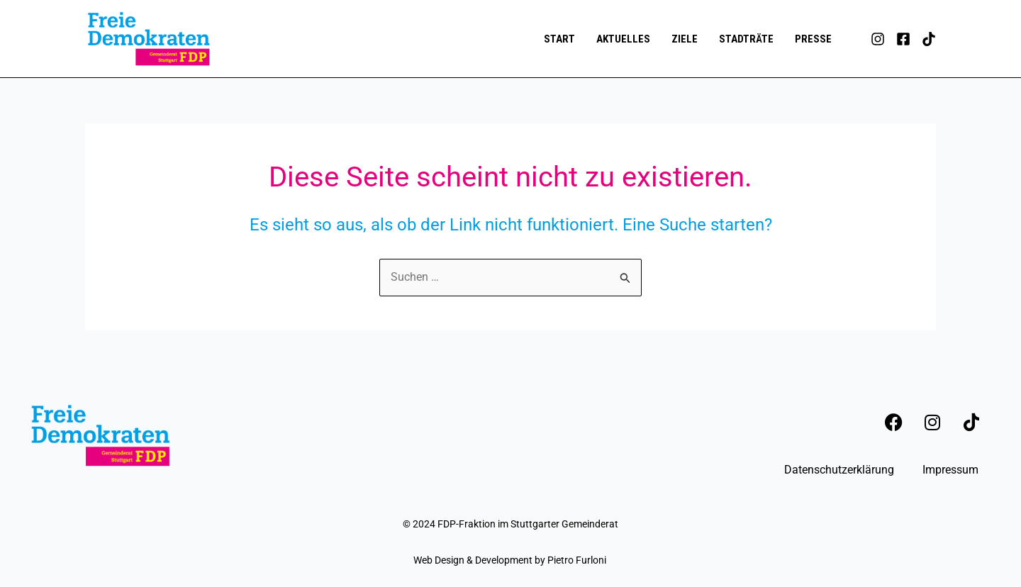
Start (559, 39)
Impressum (950, 469)
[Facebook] (903, 39)
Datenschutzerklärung (839, 469)
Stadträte (746, 39)
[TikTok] (929, 39)
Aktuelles (623, 39)
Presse (813, 39)
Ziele (684, 39)
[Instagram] (878, 39)
